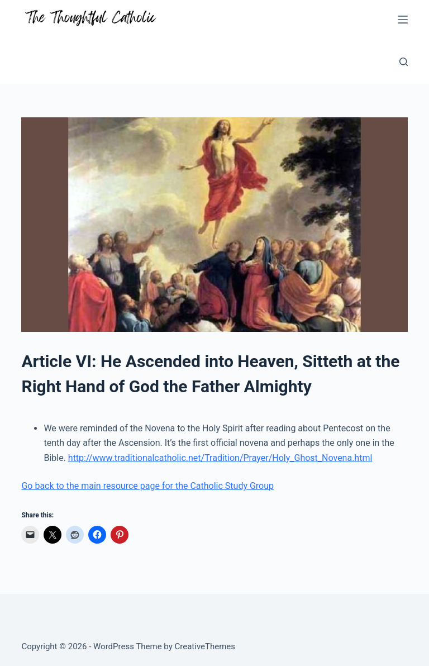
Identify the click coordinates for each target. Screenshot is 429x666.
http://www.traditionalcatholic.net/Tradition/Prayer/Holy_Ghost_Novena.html (220, 458)
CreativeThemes (205, 646)
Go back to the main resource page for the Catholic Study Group (147, 486)
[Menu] (403, 20)
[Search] (403, 62)
